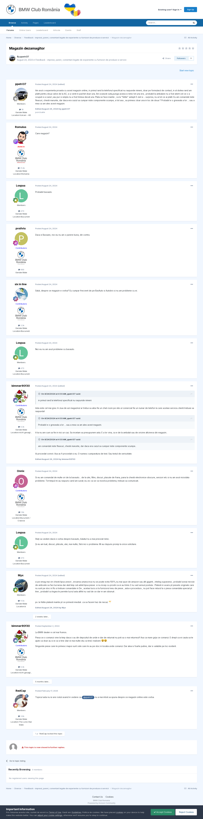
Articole (56, 30)
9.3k (21, 427)
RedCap (21, 690)
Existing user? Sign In (169, 9)
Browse (12, 24)
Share (166, 58)
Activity (24, 23)
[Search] (161, 22)
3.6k (21, 716)
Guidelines (76, 812)
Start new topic (187, 70)
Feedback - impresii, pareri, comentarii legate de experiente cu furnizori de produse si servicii (81, 60)
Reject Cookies (186, 812)
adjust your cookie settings (50, 815)
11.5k (21, 601)
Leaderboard (42, 30)
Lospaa (20, 185)
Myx (20, 575)
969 (21, 269)
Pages (36, 23)
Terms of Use (55, 812)
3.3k (21, 325)
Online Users (25, 30)
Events (68, 30)
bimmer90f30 (21, 385)
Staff (79, 30)
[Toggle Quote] (39, 394)
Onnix (20, 471)
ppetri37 (24, 56)
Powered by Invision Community (101, 803)
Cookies (110, 797)
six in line (21, 284)
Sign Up (190, 9)
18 (21, 109)
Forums (10, 30)
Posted (46, 84)
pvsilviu (21, 228)
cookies (119, 812)
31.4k (21, 168)
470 (21, 211)
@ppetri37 (88, 697)
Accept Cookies (163, 812)
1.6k (21, 512)
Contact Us (97, 797)
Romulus (20, 127)
